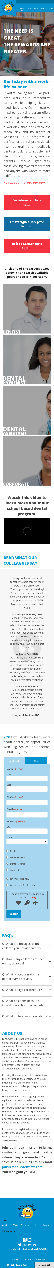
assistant (15, 431)
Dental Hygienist (18, 857)
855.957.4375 (39, 1248)
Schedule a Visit (17, 1265)
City (8, 826)
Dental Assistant (18, 863)
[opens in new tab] (25, 1239)
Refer (43, 9)
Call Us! (44, 1265)
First (8, 774)
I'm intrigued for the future (23, 885)
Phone (14, 797)
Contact (50, 9)
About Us (22, 9)
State (9, 837)
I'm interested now (19, 878)
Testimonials (36, 9)
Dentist (12, 332)
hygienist (14, 380)
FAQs (29, 9)
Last (8, 784)
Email (14, 809)
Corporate (15, 484)
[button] (27, 1210)
